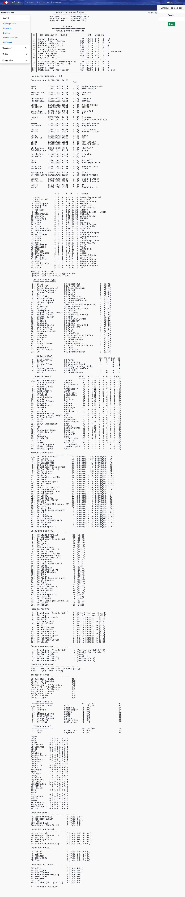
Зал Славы (29, 2)
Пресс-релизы (9, 24)
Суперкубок (7, 60)
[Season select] (15, 18)
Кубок (5, 54)
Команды (7, 28)
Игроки (6, 33)
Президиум (56, 2)
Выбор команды (10, 38)
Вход (170, 2)
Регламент (8, 42)
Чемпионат (7, 48)
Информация (43, 2)
